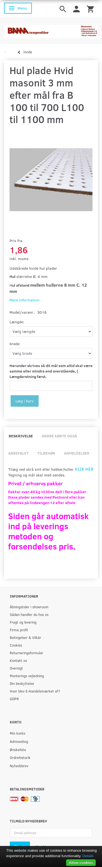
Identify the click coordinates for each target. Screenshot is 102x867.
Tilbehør (46, 453)
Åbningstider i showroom (29, 606)
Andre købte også (59, 435)
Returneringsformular (26, 652)
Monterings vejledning (27, 675)
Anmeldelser (76, 453)
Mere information (24, 299)
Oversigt (16, 668)
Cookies (16, 645)
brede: (15, 343)
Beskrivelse (21, 435)
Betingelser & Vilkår (25, 637)
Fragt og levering (23, 622)
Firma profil (19, 629)
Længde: (17, 321)
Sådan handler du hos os (29, 614)
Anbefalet (18, 453)
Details (88, 856)
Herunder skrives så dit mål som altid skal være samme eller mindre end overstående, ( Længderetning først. (51, 371)
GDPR (14, 698)
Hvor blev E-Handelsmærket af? (35, 691)
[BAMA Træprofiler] (51, 30)
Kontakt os (18, 660)
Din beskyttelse (22, 683)
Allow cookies (81, 862)
